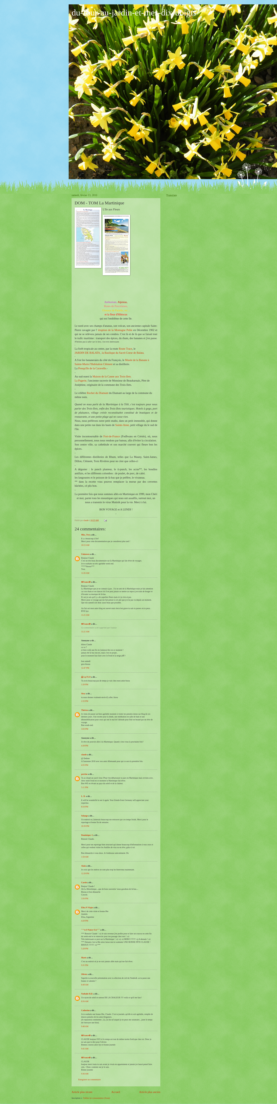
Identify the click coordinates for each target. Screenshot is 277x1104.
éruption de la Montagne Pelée (115, 330)
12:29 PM (85, 873)
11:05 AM (85, 573)
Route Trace (125, 348)
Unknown (85, 554)
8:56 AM (84, 1001)
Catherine (85, 1010)
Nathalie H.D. (87, 994)
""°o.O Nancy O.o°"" (90, 930)
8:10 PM (84, 807)
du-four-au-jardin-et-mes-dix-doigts (134, 12)
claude (84, 755)
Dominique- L (87, 835)
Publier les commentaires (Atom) (96, 1098)
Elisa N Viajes (87, 907)
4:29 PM (84, 921)
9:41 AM (84, 1049)
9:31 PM (84, 965)
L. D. (83, 796)
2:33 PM (84, 701)
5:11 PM (84, 787)
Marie (83, 958)
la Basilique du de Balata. (123, 352)
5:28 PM (84, 949)
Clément (101, 364)
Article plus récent (82, 1092)
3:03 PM (84, 729)
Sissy (83, 693)
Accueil (115, 1092)
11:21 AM (85, 615)
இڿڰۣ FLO (86, 677)
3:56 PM (84, 898)
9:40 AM (84, 1026)
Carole (84, 882)
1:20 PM (84, 684)
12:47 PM (85, 668)
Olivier (84, 974)
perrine (84, 774)
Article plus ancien (149, 1092)
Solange (84, 816)
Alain (83, 866)
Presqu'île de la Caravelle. (92, 368)
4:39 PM (84, 746)
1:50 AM (84, 857)
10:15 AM (85, 545)
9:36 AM (84, 1074)
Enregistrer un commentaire (89, 1080)
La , (81, 380)
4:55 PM (84, 765)
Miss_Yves (85, 535)
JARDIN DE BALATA (88, 352)
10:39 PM (85, 826)
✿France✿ (86, 582)
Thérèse (84, 710)
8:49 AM (84, 985)
